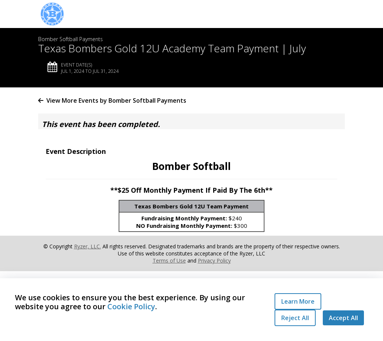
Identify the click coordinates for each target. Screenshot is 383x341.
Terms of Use (169, 260)
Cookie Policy (131, 306)
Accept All (343, 318)
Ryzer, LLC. (87, 246)
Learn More (298, 301)
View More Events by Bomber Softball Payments (112, 100)
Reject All (295, 318)
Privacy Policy (214, 260)
